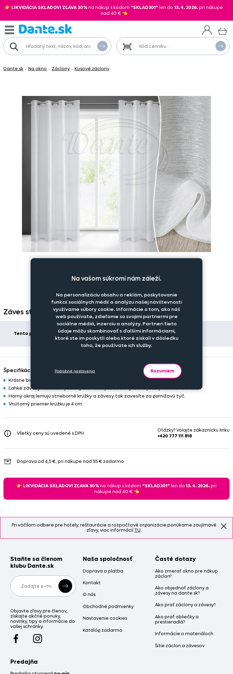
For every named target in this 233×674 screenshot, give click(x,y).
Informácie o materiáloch (184, 634)
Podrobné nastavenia (75, 370)
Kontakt (92, 583)
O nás (89, 594)
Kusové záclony (92, 69)
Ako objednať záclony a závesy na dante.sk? (182, 591)
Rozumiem (162, 371)
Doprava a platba (103, 571)
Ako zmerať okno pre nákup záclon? (186, 574)
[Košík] (223, 30)
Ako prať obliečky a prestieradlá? (177, 620)
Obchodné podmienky (108, 606)
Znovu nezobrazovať (224, 525)
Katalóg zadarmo (102, 630)
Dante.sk (13, 69)
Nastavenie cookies (105, 618)
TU (137, 530)
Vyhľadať (102, 45)
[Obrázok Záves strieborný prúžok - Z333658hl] (116, 174)
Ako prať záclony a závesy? (185, 605)
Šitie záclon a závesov (179, 646)
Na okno (37, 69)
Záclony (61, 69)
